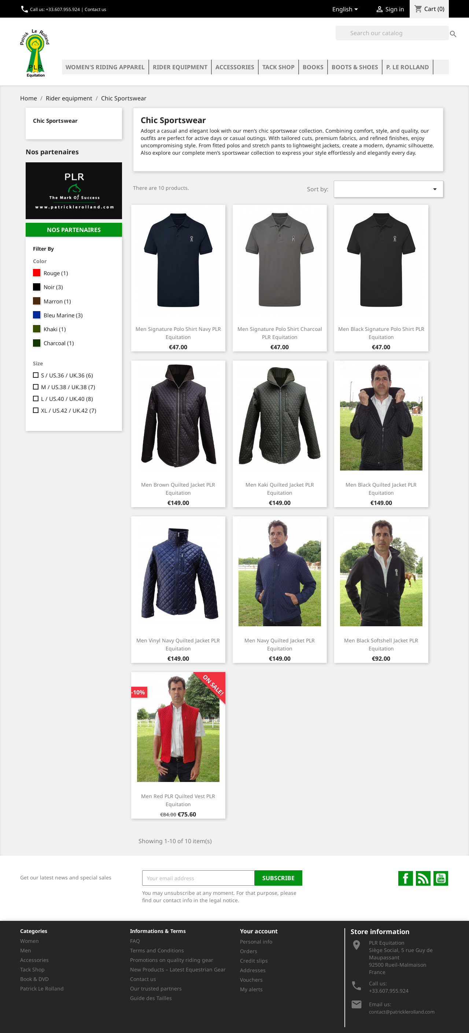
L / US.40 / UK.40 (67, 398)
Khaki (55, 329)
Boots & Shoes (355, 67)
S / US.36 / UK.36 (67, 375)
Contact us (95, 9)
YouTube (440, 878)
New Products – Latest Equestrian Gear (178, 969)
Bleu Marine (63, 315)
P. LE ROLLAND (407, 67)
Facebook (405, 878)
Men (25, 950)
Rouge (56, 273)
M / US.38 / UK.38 (68, 387)
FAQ (135, 940)
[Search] (392, 33)
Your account (259, 931)
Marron (57, 301)
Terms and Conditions (157, 950)
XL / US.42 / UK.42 (68, 410)
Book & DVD (34, 978)
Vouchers (251, 979)
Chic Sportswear (55, 120)
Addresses (253, 970)
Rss (423, 878)
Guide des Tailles (151, 998)
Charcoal (59, 343)
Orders (248, 951)
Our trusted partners (156, 988)
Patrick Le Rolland (42, 988)
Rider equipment (180, 67)
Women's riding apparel (105, 67)
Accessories (234, 67)
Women (29, 940)
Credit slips (254, 960)
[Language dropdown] (346, 9)
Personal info (256, 941)
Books (313, 67)
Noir (53, 287)
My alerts (251, 989)
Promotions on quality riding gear (171, 959)
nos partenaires (74, 230)
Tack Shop (278, 67)
